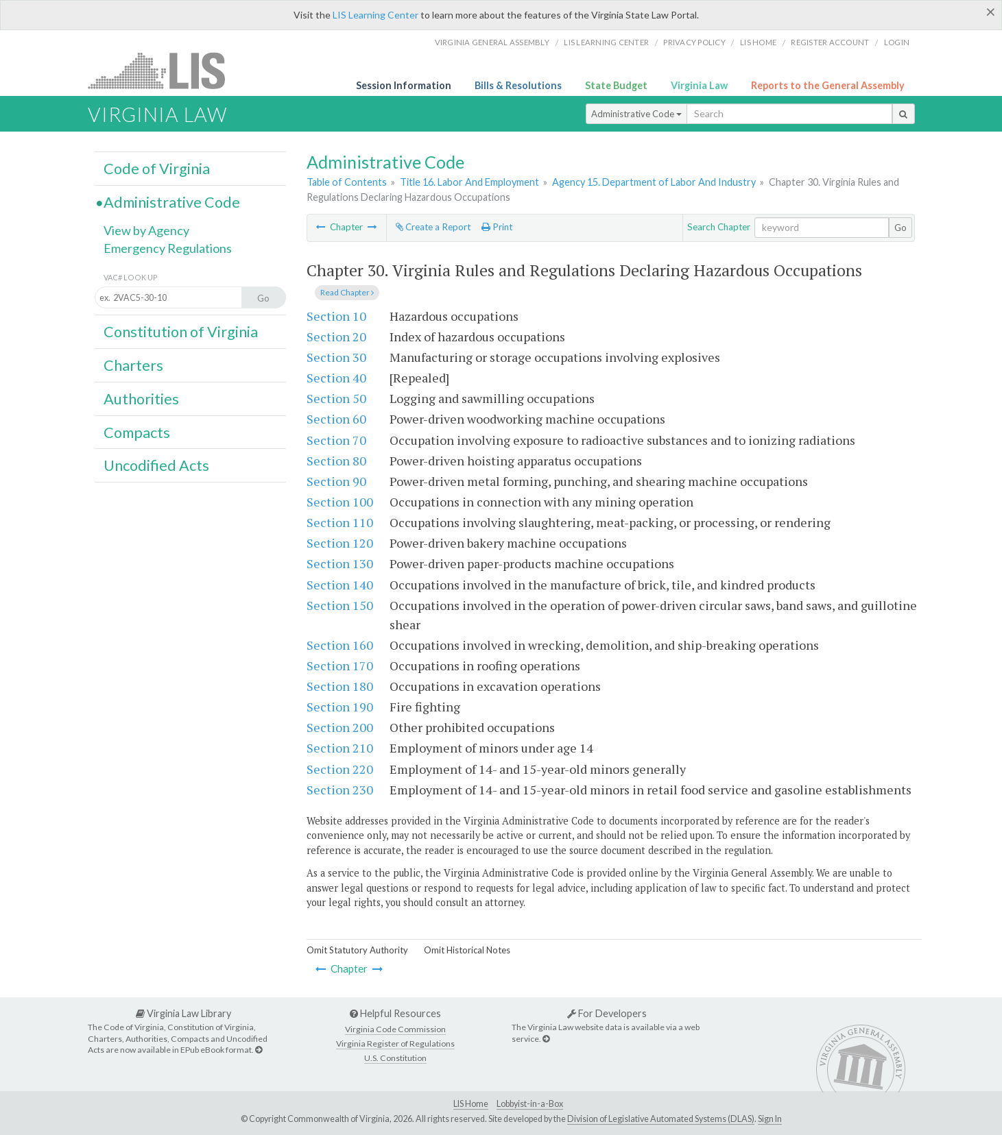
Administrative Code (636, 113)
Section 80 (336, 460)
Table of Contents (347, 182)
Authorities (141, 399)
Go (900, 227)
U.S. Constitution (395, 1058)
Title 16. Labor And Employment (469, 182)
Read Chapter (347, 292)
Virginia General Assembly (492, 42)
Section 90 (336, 481)
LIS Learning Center (375, 15)
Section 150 (340, 605)
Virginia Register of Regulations (395, 1043)
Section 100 (340, 501)
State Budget (616, 85)
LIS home (758, 42)
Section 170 (340, 665)
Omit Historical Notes (467, 949)
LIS (164, 70)
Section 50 (336, 398)
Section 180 (340, 686)
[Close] (991, 12)
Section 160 (340, 645)
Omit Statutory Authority (357, 949)
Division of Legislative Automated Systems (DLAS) (660, 1119)
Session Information (403, 85)
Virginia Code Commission (395, 1029)
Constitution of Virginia (181, 332)
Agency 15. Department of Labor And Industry (654, 182)
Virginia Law (699, 85)
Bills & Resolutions (518, 85)
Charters (133, 365)
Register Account (830, 42)
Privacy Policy (694, 42)
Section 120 (340, 543)
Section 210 (340, 748)
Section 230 (340, 789)
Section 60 (336, 419)
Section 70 (336, 440)
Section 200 (340, 727)
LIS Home (470, 1104)
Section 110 (340, 522)
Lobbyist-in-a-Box (530, 1104)
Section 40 (336, 377)
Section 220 (340, 769)
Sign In (770, 1119)
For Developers (607, 1013)
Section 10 (336, 316)
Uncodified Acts (156, 465)
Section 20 (336, 336)
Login (896, 42)
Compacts (137, 432)
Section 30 (336, 357)
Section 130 (340, 563)
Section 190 (340, 706)
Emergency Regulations (168, 248)
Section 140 (340, 584)
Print (496, 226)
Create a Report (433, 226)
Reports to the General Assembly (828, 85)
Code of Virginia (157, 169)
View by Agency (146, 230)
